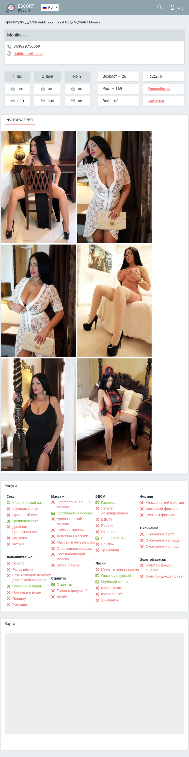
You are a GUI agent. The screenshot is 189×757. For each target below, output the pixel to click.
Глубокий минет (114, 582)
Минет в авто (112, 588)
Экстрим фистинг (160, 515)
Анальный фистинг (162, 509)
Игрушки (19, 538)
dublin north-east (51, 22)
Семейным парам (27, 586)
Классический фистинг (165, 502)
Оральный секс (25, 515)
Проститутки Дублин (21, 22)
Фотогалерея (20, 120)
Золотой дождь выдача (159, 567)
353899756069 (27, 46)
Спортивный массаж (74, 548)
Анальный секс (25, 509)
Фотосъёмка (22, 569)
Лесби (62, 597)
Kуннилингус (112, 594)
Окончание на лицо (162, 546)
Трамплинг (110, 550)
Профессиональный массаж (74, 504)
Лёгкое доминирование (114, 510)
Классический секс (28, 502)
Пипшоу (19, 598)
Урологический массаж (69, 521)
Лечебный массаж (72, 536)
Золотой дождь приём (164, 576)
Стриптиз (65, 584)
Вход (177, 7)
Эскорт (18, 563)
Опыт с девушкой (116, 575)
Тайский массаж (70, 530)
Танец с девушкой (72, 590)
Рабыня (107, 525)
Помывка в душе (26, 592)
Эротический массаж (75, 513)
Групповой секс (25, 521)
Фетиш (18, 544)
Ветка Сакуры (68, 565)
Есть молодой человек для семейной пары (31, 577)
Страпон (108, 531)
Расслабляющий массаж (71, 556)
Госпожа (108, 502)
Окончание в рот (160, 534)
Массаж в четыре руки (76, 542)
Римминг (19, 604)
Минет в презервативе (120, 569)
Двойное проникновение (25, 529)
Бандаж (107, 544)
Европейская (158, 89)
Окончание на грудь (163, 540)
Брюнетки (155, 101)
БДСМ (106, 519)
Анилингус (110, 600)
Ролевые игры (113, 538)
